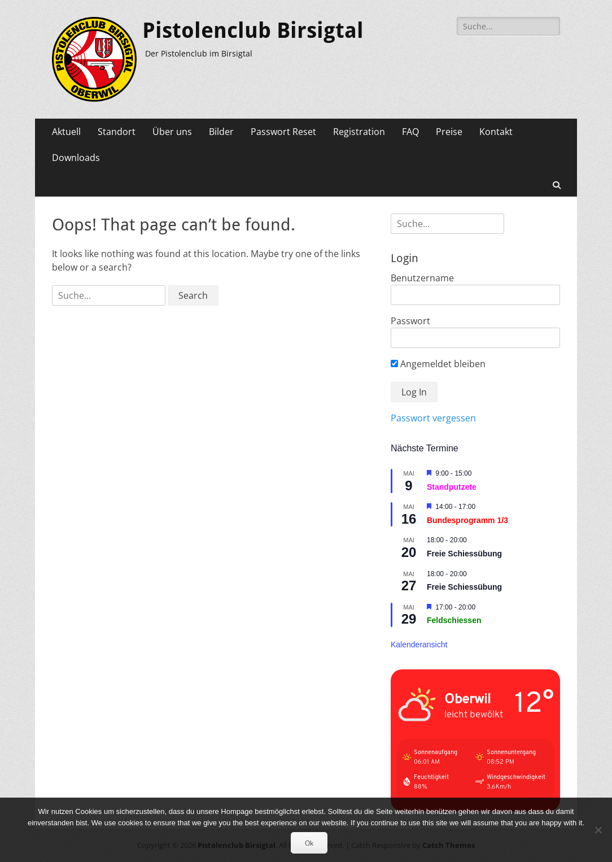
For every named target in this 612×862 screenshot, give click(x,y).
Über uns (172, 131)
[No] (598, 829)
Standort (116, 131)
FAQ (410, 131)
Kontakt (496, 131)
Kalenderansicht (419, 644)
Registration (359, 131)
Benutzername (422, 278)
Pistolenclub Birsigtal (253, 30)
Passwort (410, 321)
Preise (449, 131)
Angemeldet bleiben (438, 364)
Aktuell (66, 131)
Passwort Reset (283, 131)
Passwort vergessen (433, 418)
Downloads (76, 157)
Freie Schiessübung (464, 553)
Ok (309, 843)
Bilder (221, 131)
